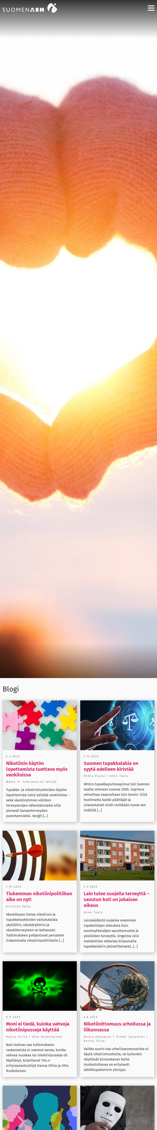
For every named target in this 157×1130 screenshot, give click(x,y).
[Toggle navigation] (149, 8)
